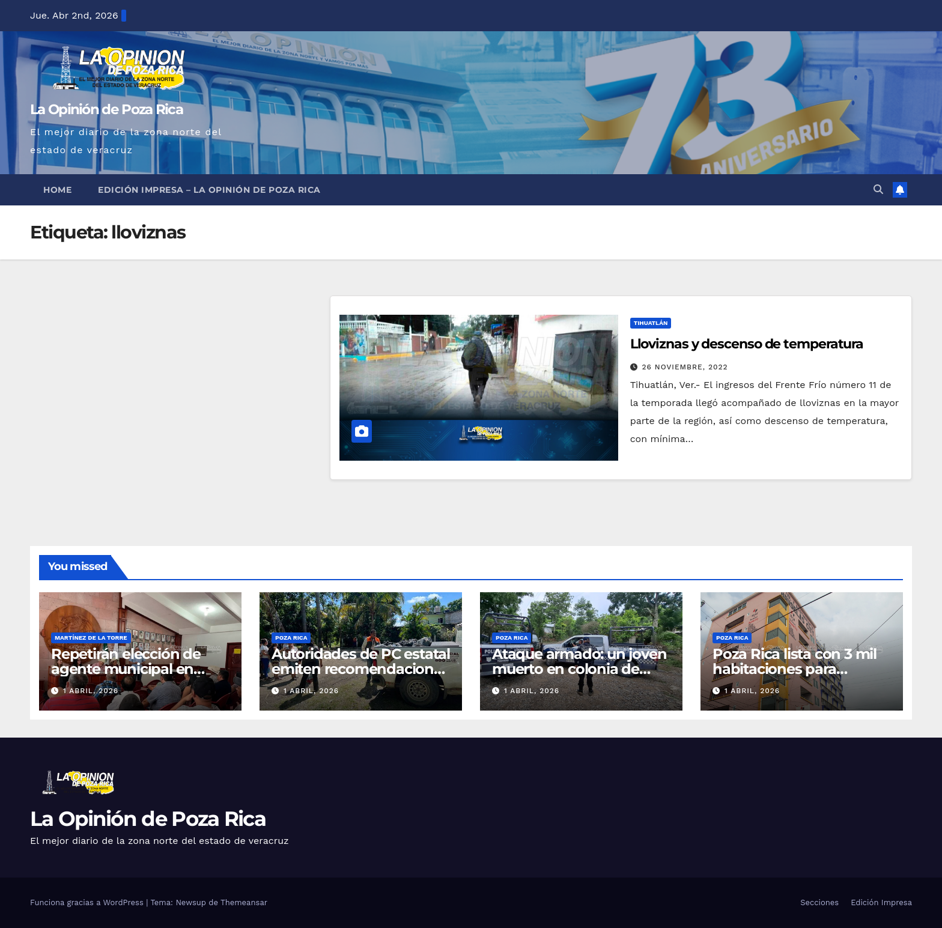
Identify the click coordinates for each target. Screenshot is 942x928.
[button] (878, 189)
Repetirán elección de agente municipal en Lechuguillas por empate (136, 669)
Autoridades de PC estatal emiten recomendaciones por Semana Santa (361, 669)
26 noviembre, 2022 (685, 367)
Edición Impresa (881, 902)
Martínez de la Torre (91, 637)
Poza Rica (291, 637)
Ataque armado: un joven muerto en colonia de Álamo (579, 669)
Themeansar (243, 902)
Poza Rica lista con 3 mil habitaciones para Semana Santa (795, 669)
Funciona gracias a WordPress (88, 902)
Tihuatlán (651, 323)
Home (57, 189)
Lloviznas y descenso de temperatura (747, 344)
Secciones (819, 902)
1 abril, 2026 (90, 691)
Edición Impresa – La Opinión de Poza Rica (209, 189)
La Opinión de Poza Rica (106, 109)
